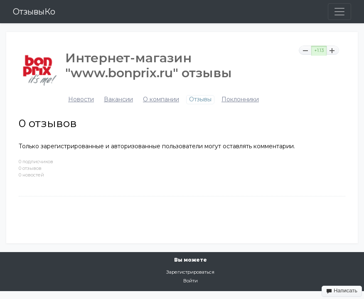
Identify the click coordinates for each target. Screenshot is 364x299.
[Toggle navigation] (339, 11)
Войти (190, 281)
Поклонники (240, 99)
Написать (341, 290)
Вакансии (118, 99)
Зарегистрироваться (190, 272)
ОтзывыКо (34, 12)
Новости (81, 99)
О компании (161, 99)
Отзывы (200, 99)
